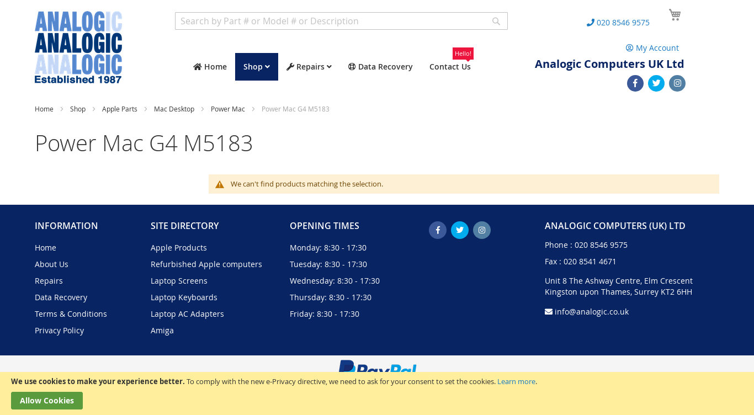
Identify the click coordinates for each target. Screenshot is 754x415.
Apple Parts (120, 108)
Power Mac (229, 108)
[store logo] (78, 47)
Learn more (516, 381)
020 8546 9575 (601, 245)
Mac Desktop (175, 108)
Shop (78, 108)
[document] (377, 393)
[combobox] (341, 21)
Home (45, 108)
